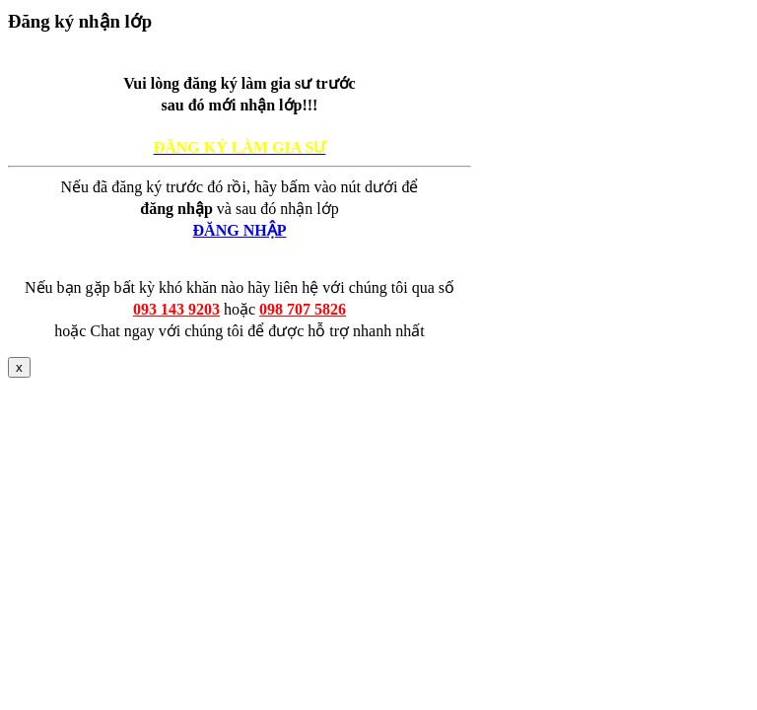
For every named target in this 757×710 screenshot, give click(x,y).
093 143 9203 (176, 309)
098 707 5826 (302, 309)
